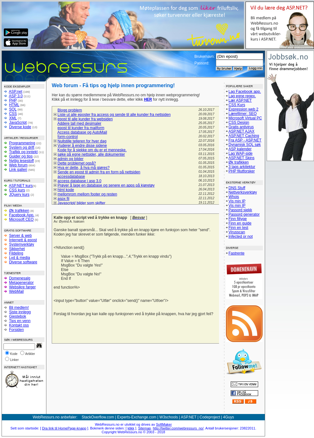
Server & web (20, 235)
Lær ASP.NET (240, 100)
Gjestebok (17, 316)
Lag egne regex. (242, 96)
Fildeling (16, 253)
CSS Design (238, 122)
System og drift (21, 147)
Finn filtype (237, 219)
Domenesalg (19, 278)
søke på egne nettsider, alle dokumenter (91, 154)
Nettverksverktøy (242, 192)
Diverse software (23, 262)
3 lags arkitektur (241, 167)
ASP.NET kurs (21, 185)
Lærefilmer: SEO (242, 113)
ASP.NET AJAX (241, 131)
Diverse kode (20, 127)
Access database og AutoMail (82, 132)
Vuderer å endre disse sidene (82, 145)
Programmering (22, 143)
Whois (233, 197)
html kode (65, 190)
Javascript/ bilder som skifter (81, 203)
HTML (14, 105)
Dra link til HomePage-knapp (64, 428)
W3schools (168, 417)
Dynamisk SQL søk (244, 144)
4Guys (228, 417)
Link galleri (18, 169)
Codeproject (209, 417)
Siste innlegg (20, 312)
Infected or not (240, 236)
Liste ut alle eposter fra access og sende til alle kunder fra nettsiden (113, 114)
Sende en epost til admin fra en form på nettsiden (98, 172)
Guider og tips (21, 156)
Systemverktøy (21, 244)
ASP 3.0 (16, 96)
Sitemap (144, 428)
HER (148, 99)
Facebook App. (21, 215)
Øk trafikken (19, 210)
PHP (13, 100)
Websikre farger (22, 287)
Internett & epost (23, 240)
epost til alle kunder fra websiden (85, 119)
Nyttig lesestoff (21, 161)
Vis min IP (237, 201)
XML (13, 118)
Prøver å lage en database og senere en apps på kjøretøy (106, 185)
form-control (67, 137)
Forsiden (16, 329)
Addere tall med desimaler (79, 123)
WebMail (16, 291)
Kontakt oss (19, 325)
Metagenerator (21, 282)
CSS (13, 113)
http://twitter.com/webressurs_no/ (178, 428)
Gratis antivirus (241, 127)
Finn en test (238, 227)
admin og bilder (70, 159)
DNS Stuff (236, 188)
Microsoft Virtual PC (245, 118)
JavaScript (18, 122)
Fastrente (236, 253)
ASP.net (15, 91)
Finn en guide (240, 223)
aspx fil (63, 198)
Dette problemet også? (76, 163)
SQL (13, 109)
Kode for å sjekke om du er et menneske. (92, 150)
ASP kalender (240, 149)
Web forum (18, 165)
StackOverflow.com (98, 417)
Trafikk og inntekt (23, 152)
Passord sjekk (240, 210)
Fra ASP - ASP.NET (244, 140)
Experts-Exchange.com (136, 417)
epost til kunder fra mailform (80, 128)
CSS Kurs (236, 105)
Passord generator (244, 214)
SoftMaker (164, 424)
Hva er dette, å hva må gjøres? (83, 167)
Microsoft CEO (21, 219)
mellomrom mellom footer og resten (87, 194)
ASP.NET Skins (241, 158)
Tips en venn (19, 321)
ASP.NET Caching (243, 136)
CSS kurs (17, 190)
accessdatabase (71, 176)
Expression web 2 (243, 109)
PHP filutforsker (241, 171)
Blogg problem (69, 110)
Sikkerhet (17, 249)
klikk (130, 428)
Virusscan (236, 232)
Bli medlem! (19, 307)
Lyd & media (19, 257)
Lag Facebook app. (244, 91)
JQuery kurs (19, 194)
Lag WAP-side (240, 153)
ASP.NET (189, 417)
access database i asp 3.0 (79, 181)
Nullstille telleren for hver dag (81, 141)
